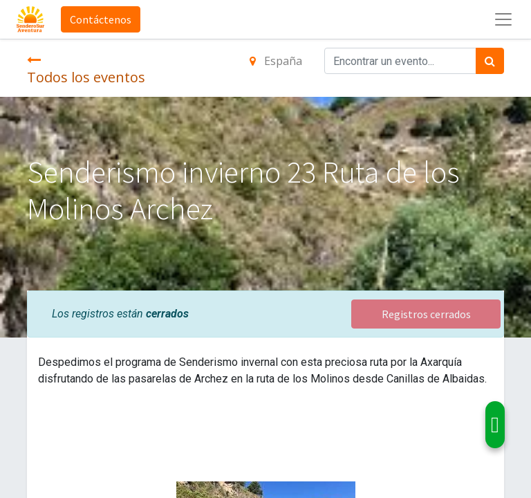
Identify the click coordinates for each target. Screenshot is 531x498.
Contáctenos (100, 19)
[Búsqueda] (490, 61)
